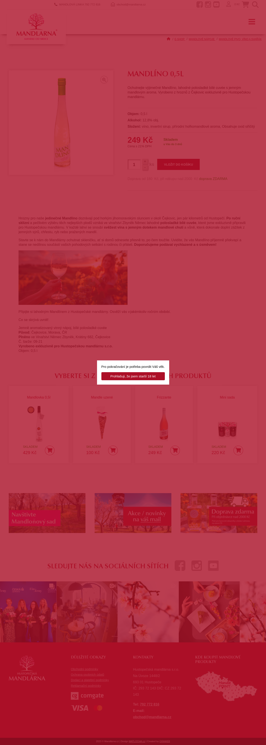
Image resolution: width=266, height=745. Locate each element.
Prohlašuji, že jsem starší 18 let (133, 376)
